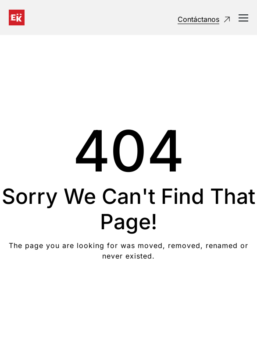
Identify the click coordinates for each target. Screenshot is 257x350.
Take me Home (129, 291)
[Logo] (17, 17)
